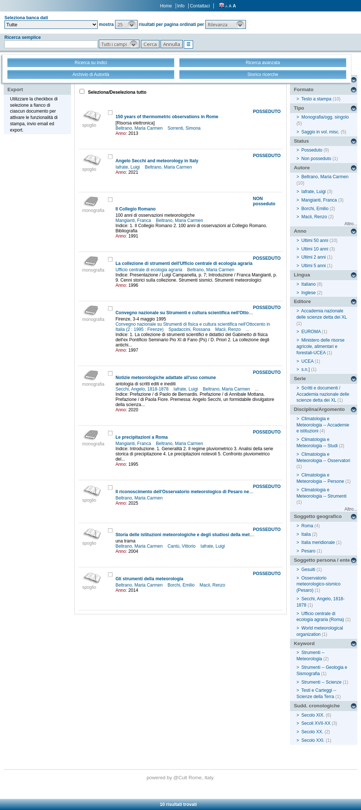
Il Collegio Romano (135, 209)
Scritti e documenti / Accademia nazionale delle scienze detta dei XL (322, 394)
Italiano (308, 284)
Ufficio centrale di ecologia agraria (149, 269)
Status (301, 141)
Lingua (302, 275)
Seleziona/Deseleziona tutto (116, 92)
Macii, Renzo (228, 329)
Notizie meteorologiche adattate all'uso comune (165, 377)
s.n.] (305, 369)
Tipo (299, 108)
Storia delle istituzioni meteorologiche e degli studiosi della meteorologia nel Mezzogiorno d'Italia (218, 534)
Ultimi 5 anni (313, 265)
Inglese (308, 292)
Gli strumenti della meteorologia (149, 578)
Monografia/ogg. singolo (325, 117)
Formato (303, 89)
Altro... (350, 223)
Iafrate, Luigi (128, 167)
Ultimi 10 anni (314, 249)
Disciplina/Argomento (319, 409)
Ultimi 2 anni (313, 257)
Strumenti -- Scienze (321, 682)
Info (181, 6)
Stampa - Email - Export (30, 84)
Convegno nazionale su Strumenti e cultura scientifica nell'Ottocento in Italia (196, 312)
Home (166, 6)
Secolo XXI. (313, 740)
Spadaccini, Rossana (190, 329)
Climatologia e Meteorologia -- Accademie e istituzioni (322, 425)
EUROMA (311, 331)
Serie (300, 378)
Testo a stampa (316, 99)
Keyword (304, 643)
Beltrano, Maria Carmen (139, 128)
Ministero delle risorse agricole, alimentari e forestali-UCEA (320, 346)
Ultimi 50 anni (314, 240)
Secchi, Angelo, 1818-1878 (142, 389)
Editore (302, 301)
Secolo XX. (312, 731)
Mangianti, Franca (133, 220)
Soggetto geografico (318, 516)
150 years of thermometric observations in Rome (166, 116)
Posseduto (312, 150)
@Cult (181, 777)
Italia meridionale (318, 542)
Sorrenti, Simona (185, 128)
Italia (306, 534)
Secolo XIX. (313, 715)
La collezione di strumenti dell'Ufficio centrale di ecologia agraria (183, 263)
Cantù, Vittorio (182, 546)
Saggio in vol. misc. (320, 132)
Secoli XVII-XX (316, 723)
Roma (307, 525)
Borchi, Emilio (182, 585)
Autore (302, 167)
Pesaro (308, 551)
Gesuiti (308, 569)
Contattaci (200, 6)
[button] (126, 24)
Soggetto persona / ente (322, 560)
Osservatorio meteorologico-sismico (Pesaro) (318, 584)
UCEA (307, 361)
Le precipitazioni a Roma (141, 437)
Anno (300, 231)
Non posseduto (316, 158)
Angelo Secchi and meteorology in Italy (156, 160)
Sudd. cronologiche (317, 705)
